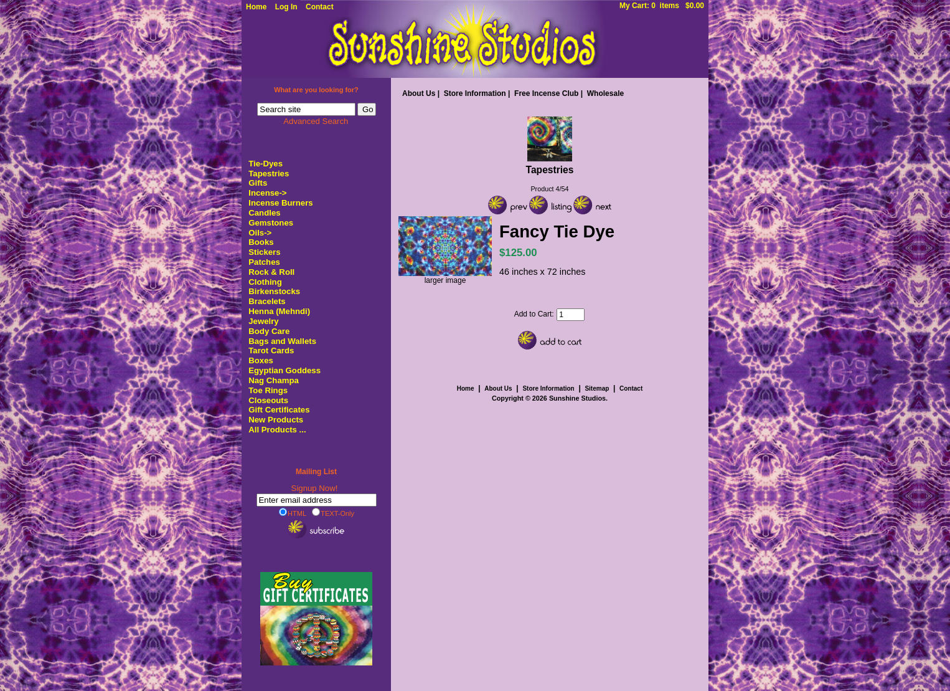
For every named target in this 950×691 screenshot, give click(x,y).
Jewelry (263, 321)
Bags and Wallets (282, 341)
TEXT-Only (333, 512)
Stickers (264, 252)
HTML (292, 512)
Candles (264, 212)
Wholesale (605, 93)
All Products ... (277, 429)
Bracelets (266, 301)
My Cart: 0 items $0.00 (661, 5)
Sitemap (597, 388)
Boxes (260, 360)
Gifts (257, 183)
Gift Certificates (278, 409)
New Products (275, 419)
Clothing (264, 282)
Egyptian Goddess (284, 370)
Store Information (475, 93)
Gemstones (270, 222)
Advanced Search (315, 121)
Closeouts (268, 400)
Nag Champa (273, 380)
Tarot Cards (271, 350)
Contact (320, 6)
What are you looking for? (316, 89)
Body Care (268, 331)
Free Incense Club (546, 93)
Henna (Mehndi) (279, 311)
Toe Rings (268, 390)
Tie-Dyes (265, 163)
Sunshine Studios (577, 398)
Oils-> (259, 232)
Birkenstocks (274, 291)
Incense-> (267, 193)
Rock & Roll (271, 272)
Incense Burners (280, 202)
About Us (418, 93)
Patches (264, 262)
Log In (286, 6)
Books (260, 242)
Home (256, 6)
